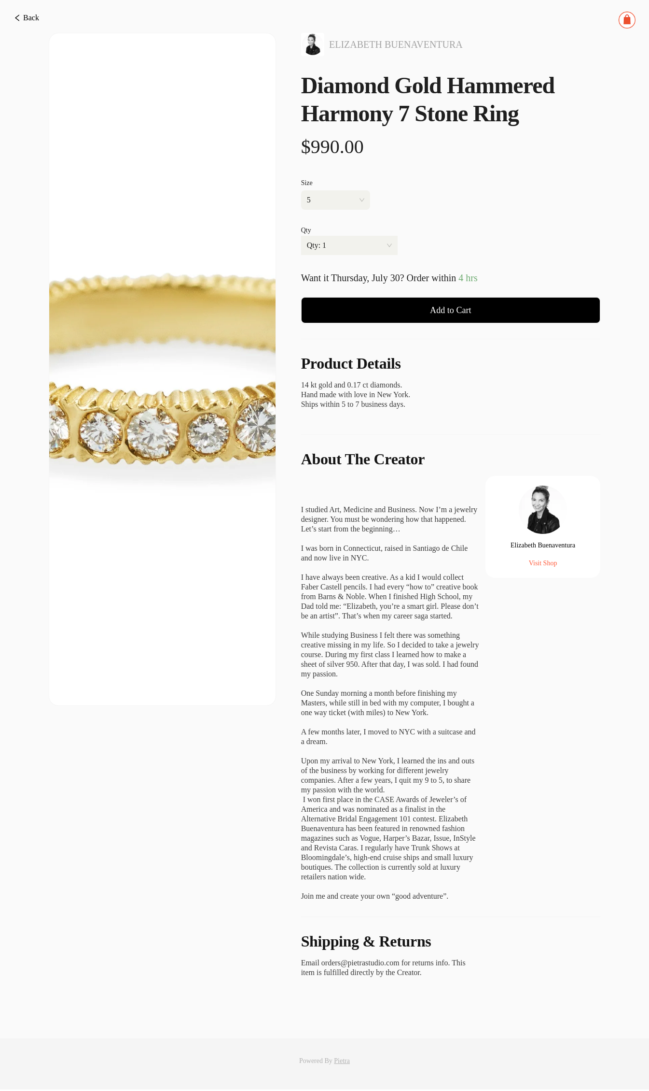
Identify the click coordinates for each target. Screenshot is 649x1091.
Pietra (342, 1062)
